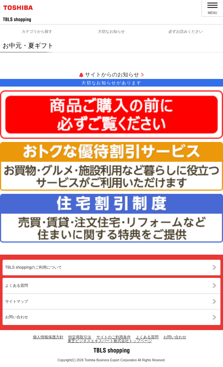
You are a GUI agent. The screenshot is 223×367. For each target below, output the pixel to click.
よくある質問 (16, 285)
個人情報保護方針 (48, 337)
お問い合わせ (16, 317)
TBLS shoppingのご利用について (33, 267)
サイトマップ (16, 301)
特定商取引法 (79, 337)
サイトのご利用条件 (113, 337)
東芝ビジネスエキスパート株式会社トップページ (110, 341)
